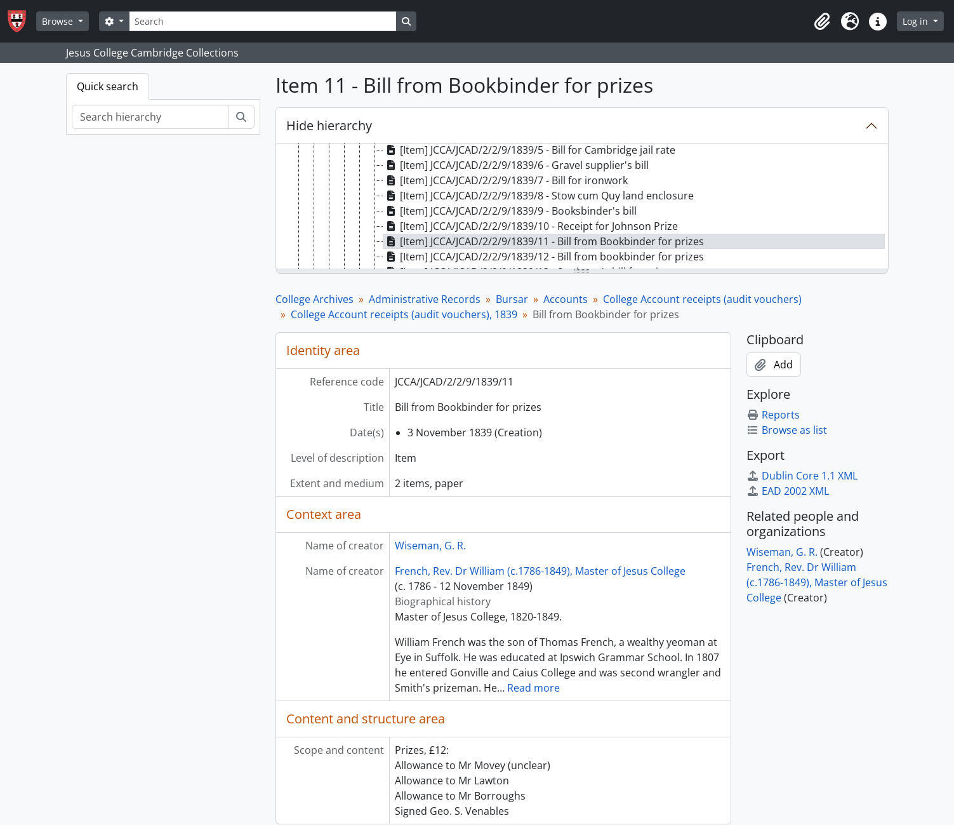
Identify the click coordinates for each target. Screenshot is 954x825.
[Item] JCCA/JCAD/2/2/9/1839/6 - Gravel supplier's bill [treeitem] (516, 165)
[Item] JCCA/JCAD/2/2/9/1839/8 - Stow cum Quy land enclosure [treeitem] (538, 195)
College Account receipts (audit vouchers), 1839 (404, 314)
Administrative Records (424, 299)
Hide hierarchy (329, 125)
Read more (533, 688)
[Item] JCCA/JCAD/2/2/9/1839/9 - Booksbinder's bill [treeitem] (510, 210)
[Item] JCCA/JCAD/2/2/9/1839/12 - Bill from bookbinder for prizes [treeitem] (543, 256)
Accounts (565, 299)
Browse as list (786, 430)
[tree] (582, 207)
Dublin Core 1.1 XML (802, 476)
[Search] (263, 21)
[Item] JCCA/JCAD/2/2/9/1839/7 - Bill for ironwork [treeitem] (505, 180)
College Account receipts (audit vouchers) (702, 299)
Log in (917, 21)
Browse (59, 21)
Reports (773, 415)
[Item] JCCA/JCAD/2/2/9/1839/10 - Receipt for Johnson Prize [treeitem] (530, 226)
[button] (822, 22)
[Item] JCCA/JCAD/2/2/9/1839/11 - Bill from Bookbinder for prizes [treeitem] (543, 241)
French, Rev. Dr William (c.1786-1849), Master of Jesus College (540, 571)
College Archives (314, 299)
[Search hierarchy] (150, 117)
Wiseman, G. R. (430, 546)
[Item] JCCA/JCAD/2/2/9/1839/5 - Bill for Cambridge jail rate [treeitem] (529, 150)
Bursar (512, 299)
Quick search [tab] (107, 86)
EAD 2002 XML (787, 491)
